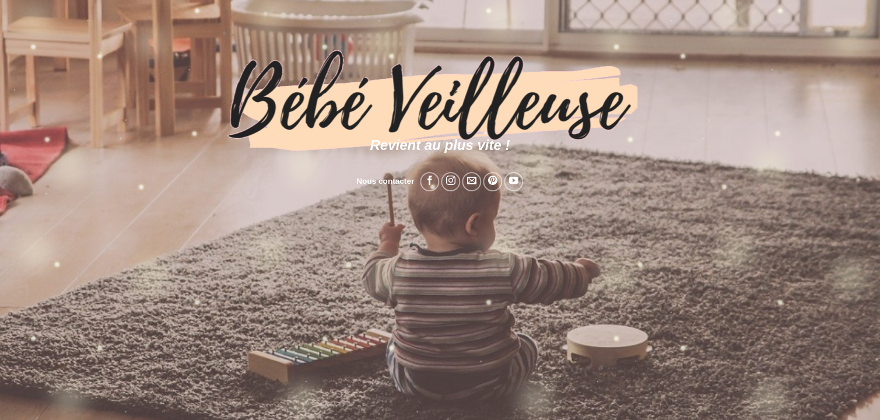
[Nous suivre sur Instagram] (450, 181)
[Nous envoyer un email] (471, 181)
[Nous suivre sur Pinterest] (493, 181)
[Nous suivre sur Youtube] (514, 181)
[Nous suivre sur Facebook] (429, 181)
